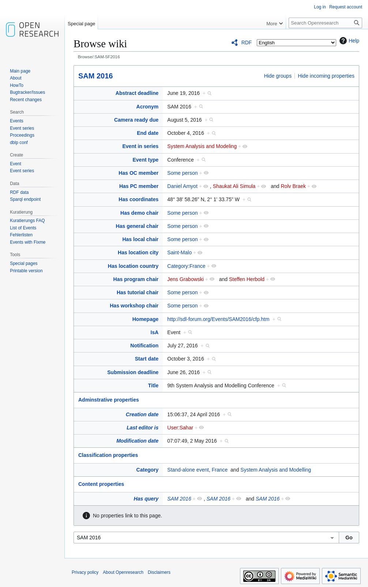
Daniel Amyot (182, 186)
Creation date (142, 414)
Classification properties (108, 455)
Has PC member (138, 186)
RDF (246, 42)
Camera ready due (136, 120)
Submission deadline (132, 372)
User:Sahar (180, 428)
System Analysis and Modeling (202, 146)
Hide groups (278, 76)
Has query (146, 499)
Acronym (147, 107)
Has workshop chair (134, 306)
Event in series (140, 146)
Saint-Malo (179, 252)
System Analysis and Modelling (275, 470)
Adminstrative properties (108, 400)
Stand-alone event (188, 470)
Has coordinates (138, 199)
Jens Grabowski (185, 279)
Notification (144, 345)
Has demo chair (139, 213)
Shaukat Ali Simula (234, 186)
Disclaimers (159, 572)
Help (348, 40)
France (220, 470)
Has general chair (137, 226)
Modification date (137, 441)
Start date (147, 359)
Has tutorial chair (137, 292)
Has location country (133, 266)
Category (147, 470)
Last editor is (142, 428)
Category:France (186, 266)
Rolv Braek (293, 186)
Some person (182, 173)
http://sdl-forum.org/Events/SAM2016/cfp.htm (218, 319)
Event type (145, 160)
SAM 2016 (95, 76)
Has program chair (136, 279)
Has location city (138, 252)
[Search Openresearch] (325, 23)
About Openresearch (123, 572)
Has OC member (138, 173)
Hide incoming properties (326, 76)
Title (153, 385)
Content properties (101, 484)
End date (147, 133)
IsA (155, 332)
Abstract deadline (137, 93)
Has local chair (140, 239)
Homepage (145, 319)
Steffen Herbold (246, 279)
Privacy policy (85, 572)
